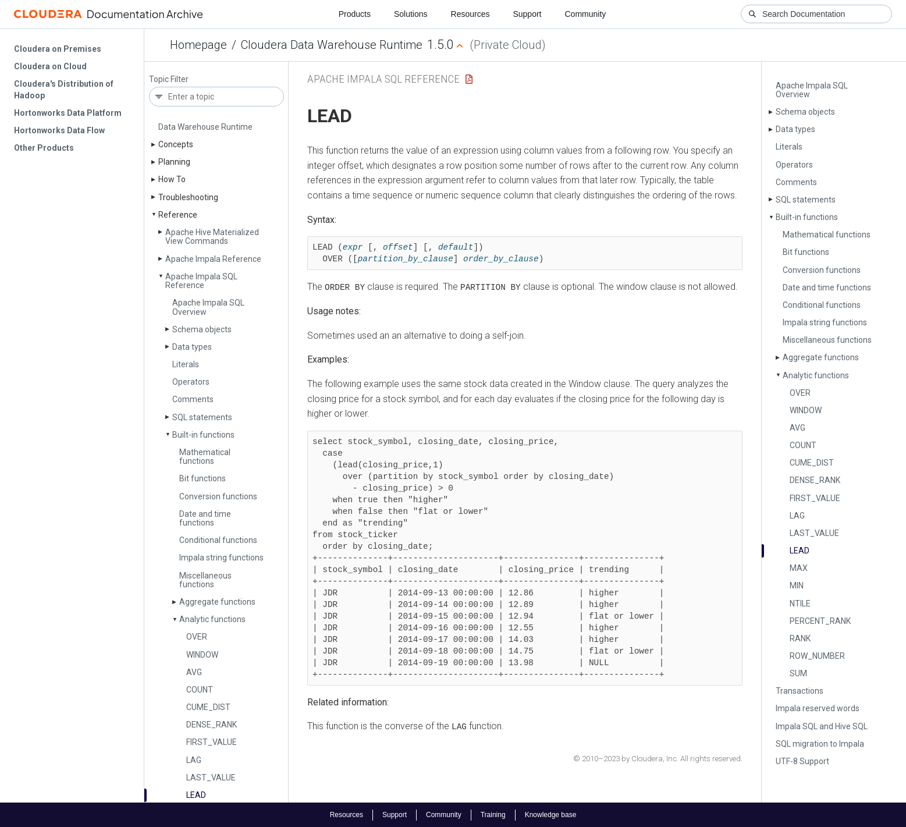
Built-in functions (203, 434)
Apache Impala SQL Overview (208, 307)
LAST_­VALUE (211, 777)
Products (355, 14)
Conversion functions (218, 496)
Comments (193, 399)
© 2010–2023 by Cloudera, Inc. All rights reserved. (657, 758)
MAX (799, 568)
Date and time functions (205, 518)
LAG (193, 760)
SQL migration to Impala (820, 743)
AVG (194, 672)
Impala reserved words (817, 708)
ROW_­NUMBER (817, 656)
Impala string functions (221, 557)
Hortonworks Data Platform (68, 113)
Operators (190, 381)
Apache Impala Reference (213, 259)
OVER (196, 636)
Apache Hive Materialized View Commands (212, 237)
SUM (798, 673)
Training (493, 814)
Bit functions (202, 478)
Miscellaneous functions (205, 580)
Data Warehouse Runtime (205, 127)
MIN (797, 585)
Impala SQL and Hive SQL (822, 726)
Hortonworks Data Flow (59, 130)
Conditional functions (218, 540)
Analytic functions (212, 619)
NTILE (800, 603)
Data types (192, 347)
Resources (470, 14)
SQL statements (202, 417)
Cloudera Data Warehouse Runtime (331, 45)
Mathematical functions (204, 457)
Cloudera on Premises (57, 49)
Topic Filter (169, 79)
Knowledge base (551, 814)
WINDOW (202, 654)
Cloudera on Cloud (50, 66)
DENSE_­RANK (211, 724)
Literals (185, 364)
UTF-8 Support (802, 761)
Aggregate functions (217, 601)
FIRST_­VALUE (211, 742)
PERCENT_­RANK (820, 621)
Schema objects (202, 329)
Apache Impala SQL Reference (201, 281)
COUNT (199, 689)
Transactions (799, 690)
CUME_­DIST (208, 707)
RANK (800, 638)
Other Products (44, 147)
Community (585, 14)
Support (527, 14)
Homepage (198, 45)
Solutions (411, 14)
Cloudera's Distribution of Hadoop (63, 89)
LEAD (196, 795)
